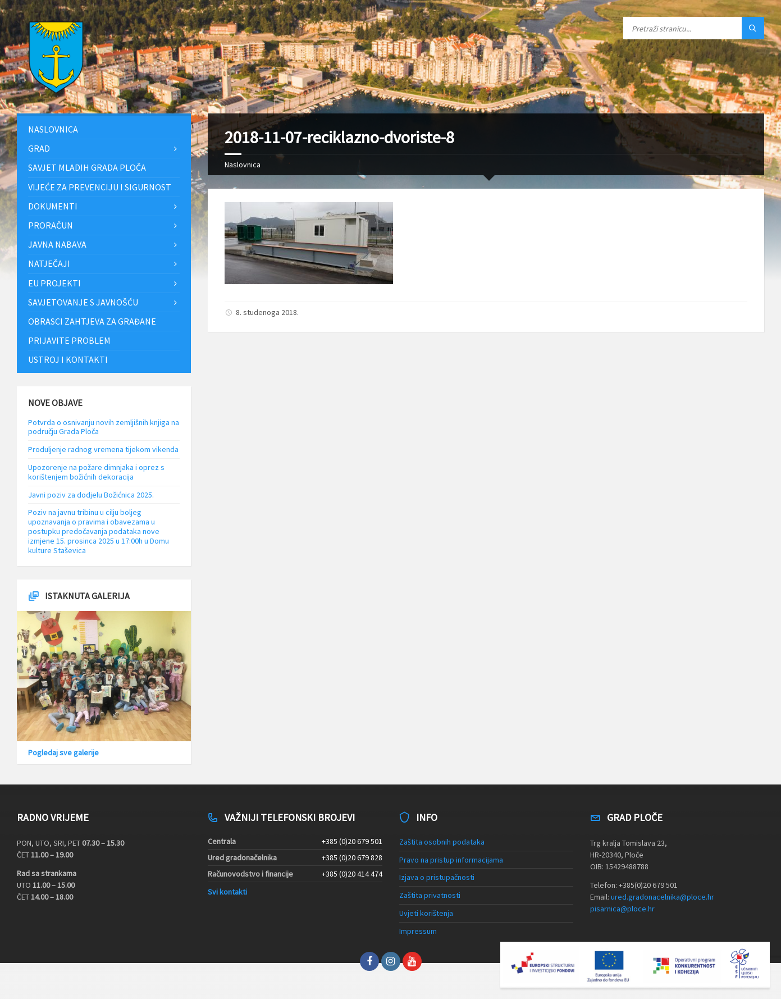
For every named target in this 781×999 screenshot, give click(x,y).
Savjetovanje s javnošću (83, 302)
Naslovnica (243, 164)
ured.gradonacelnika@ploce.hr (662, 897)
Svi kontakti (227, 892)
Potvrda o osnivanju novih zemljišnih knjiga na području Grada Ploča (103, 427)
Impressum (418, 931)
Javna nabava (57, 244)
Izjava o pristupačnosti (436, 877)
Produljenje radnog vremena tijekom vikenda (103, 449)
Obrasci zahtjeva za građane (92, 321)
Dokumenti (52, 206)
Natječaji (49, 263)
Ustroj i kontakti (68, 359)
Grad (39, 148)
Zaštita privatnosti (429, 895)
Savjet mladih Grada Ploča (87, 167)
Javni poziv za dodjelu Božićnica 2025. (91, 495)
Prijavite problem (69, 340)
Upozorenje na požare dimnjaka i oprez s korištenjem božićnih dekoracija (96, 472)
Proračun (50, 225)
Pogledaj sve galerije (63, 752)
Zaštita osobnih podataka (442, 842)
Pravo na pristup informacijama (451, 860)
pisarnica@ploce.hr (622, 909)
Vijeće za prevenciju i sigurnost (99, 187)
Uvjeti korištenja (426, 913)
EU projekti (54, 283)
